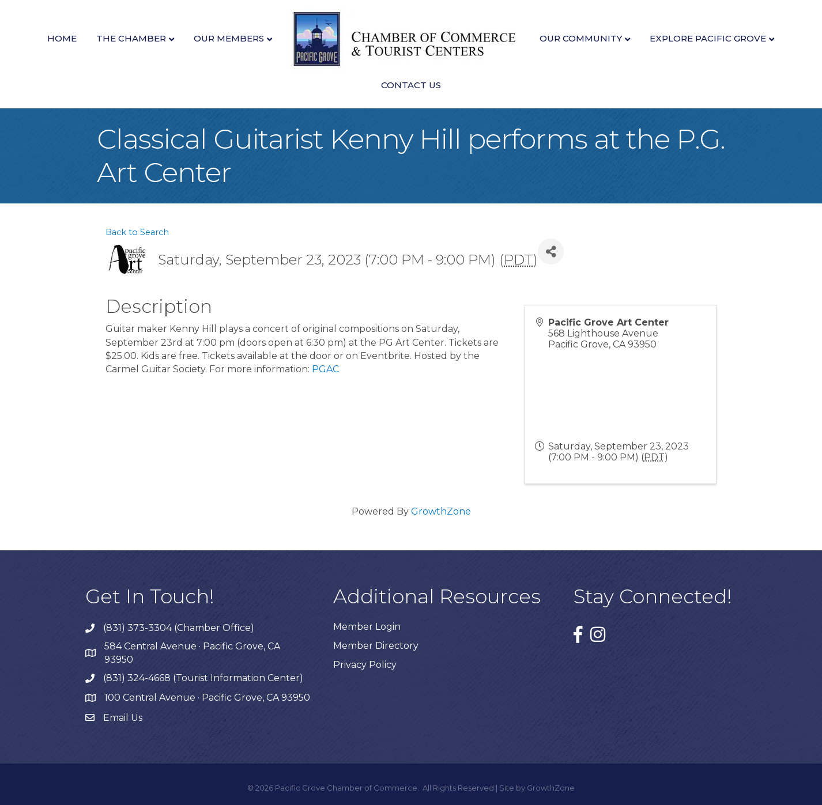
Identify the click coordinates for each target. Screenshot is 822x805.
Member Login (367, 626)
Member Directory (375, 645)
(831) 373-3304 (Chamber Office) (178, 627)
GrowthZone (441, 511)
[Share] (551, 251)
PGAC (325, 369)
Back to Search (137, 232)
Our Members (229, 38)
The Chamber (131, 38)
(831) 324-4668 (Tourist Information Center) (203, 677)
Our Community (581, 38)
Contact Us (411, 85)
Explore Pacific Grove (708, 38)
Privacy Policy (365, 664)
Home (62, 38)
